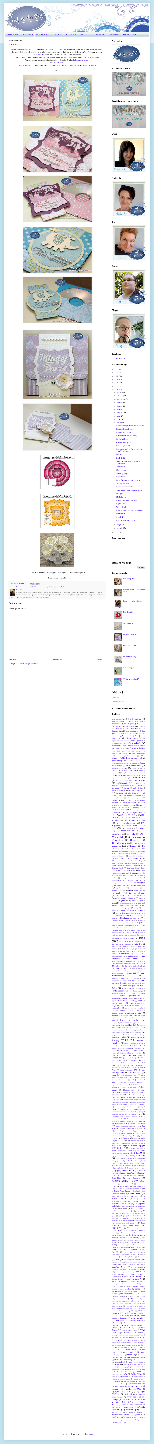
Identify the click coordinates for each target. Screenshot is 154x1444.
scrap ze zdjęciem (129, 1252)
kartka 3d (140, 941)
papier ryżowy (116, 1143)
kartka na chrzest (122, 968)
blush (126, 761)
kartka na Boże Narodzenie (135, 966)
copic (122, 778)
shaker (133, 1257)
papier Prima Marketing (135, 1140)
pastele (143, 1191)
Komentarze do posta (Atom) (27, 664)
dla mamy (138, 795)
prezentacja (117, 1223)
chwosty (138, 775)
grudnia (119, 392)
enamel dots (124, 883)
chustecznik (130, 775)
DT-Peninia (131, 846)
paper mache (118, 1131)
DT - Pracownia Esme (125, 831)
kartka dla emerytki (128, 949)
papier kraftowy (124, 1138)
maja (119, 416)
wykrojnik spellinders (127, 1404)
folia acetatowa (138, 895)
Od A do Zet (120, 359)
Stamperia (122, 1269)
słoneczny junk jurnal (136, 1264)
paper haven (130, 1128)
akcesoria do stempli (118, 719)
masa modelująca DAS (128, 1070)
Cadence (114, 770)
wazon (116, 1362)
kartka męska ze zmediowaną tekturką (125, 963)
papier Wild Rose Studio (136, 1148)
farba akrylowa (127, 885)
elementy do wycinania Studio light (131, 878)
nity (142, 1107)
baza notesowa (134, 746)
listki (113, 1060)
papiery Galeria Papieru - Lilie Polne (124, 1161)
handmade (115, 918)
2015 (117, 532)
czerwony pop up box (127, 785)
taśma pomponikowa (138, 1318)
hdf (144, 918)
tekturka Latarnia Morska (133, 1325)
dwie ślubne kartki (124, 851)
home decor (131, 920)
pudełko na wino (123, 1233)
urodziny (131, 1355)
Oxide (135, 1121)
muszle (137, 1095)
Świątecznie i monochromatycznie (122, 1308)
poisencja (129, 1211)
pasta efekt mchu (119, 1188)
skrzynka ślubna (116, 1264)
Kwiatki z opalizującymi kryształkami (129, 510)
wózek (122, 1372)
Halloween (139, 915)
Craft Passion (139, 780)
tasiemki (114, 1316)
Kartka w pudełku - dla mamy (126, 436)
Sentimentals (125, 1254)
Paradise (114, 1184)
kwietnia (120, 419)
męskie (140, 1082)
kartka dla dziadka (129, 946)
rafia (129, 1237)
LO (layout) (132, 1060)
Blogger (91, 1434)
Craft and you (139, 778)
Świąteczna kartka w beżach (134, 1306)
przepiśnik (117, 1228)
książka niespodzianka (124, 1030)
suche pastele (116, 1284)
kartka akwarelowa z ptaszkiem (121, 944)
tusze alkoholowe (117, 1350)
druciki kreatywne (135, 810)
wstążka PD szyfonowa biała (121, 1376)
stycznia (120, 528)
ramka (135, 1237)
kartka (141, 937)
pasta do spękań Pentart (138, 1186)
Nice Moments (133, 1104)
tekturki (114, 1328)
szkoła (129, 1289)
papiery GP (128, 1165)
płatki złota (122, 1208)
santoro (128, 1250)
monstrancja (124, 1092)
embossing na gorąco (134, 880)
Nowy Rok (123, 1109)
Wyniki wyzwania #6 (123, 446)
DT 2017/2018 (41, 34)
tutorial (130, 1352)
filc (121, 890)
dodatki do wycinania (129, 803)
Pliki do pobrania (129, 34)
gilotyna (127, 908)
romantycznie (123, 1245)
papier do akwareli (119, 1133)
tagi (132, 1313)
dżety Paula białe (132, 868)
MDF (125, 1077)
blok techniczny (117, 761)
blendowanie (141, 753)
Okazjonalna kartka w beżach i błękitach (124, 1116)
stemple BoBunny (118, 1279)
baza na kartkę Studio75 (119, 746)
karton (140, 1001)
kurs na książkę (120, 1035)
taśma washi (119, 1320)
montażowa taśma (137, 1092)
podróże (141, 1208)
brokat (124, 768)
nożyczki (133, 1112)
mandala (124, 1065)
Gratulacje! (120, 517)
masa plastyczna (134, 1072)
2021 (117, 373)
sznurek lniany (125, 1294)
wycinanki (132, 1381)
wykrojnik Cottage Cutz (137, 1384)
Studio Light (116, 1281)
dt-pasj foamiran (138, 843)
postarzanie (138, 1216)
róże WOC (118, 1250)
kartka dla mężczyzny (120, 954)
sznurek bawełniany (118, 1291)
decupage (126, 788)
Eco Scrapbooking (129, 870)
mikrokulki (134, 1085)
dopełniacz (136, 807)
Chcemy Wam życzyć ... (124, 442)
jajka (137, 923)
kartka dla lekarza (126, 951)
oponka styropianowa (137, 1119)
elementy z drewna (118, 880)
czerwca (120, 413)
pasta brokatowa (124, 1186)
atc (126, 728)
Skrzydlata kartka (131, 1262)
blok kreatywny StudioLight (132, 758)
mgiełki (114, 1085)
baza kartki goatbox (131, 736)
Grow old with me (138, 913)
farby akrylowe (119, 888)
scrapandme (115, 1254)
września (120, 403)
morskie (114, 1095)
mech (131, 1077)
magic (141, 1063)
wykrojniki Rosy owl (128, 1407)
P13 (138, 1126)
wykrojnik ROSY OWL (122, 1402)
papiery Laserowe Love (137, 1168)
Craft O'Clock (122, 780)
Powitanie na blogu (129, 657)
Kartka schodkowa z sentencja (126, 500)
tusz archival (115, 1337)
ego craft (126, 873)
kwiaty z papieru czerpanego (134, 1043)
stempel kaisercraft (118, 1274)
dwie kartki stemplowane (129, 849)
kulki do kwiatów (135, 1032)
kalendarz (128, 928)
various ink (142, 1355)
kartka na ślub (130, 973)
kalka (115, 930)
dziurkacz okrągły (117, 868)
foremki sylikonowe (128, 898)
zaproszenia (138, 1414)
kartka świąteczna (128, 988)
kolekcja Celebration (121, 1010)
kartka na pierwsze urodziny (120, 971)
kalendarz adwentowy (139, 928)
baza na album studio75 (119, 743)
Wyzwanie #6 (121, 507)
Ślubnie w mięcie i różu (138, 1301)
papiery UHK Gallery (125, 1180)
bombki (119, 765)
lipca (119, 409)
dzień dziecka (141, 856)
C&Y (141, 768)
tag (125, 1313)
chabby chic (142, 770)
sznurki (116, 1296)
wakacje (142, 1357)
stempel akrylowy (121, 1272)
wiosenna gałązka (125, 1367)
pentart (129, 1193)
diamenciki (115, 790)
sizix (137, 1259)
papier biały (128, 1131)
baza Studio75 (121, 751)
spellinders (140, 1267)
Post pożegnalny (128, 579)
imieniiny (120, 923)
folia (129, 895)
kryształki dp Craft (129, 1025)
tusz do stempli (116, 1345)
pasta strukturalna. (133, 1191)
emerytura (115, 883)
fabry (118, 885)
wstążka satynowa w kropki (121, 1379)
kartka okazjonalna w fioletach (130, 978)
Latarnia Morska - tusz (122, 1055)
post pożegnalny (124, 1216)
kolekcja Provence (117, 1013)
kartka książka (130, 961)
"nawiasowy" (58, 62)
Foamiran (119, 893)
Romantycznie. (121, 477)
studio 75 (138, 1279)
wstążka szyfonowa (139, 1379)
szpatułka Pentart (133, 1296)
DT (122, 812)
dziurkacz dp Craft (131, 863)
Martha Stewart (131, 1067)
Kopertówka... (121, 504)
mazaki (120, 1077)
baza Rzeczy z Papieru (135, 748)
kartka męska (141, 961)
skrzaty (122, 1262)
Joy (138, 925)
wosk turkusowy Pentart (132, 1369)
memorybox (123, 1082)
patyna (123, 1193)
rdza (121, 1242)
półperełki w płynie (127, 1220)
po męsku (131, 1208)
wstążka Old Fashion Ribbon (132, 1374)
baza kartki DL (126, 733)
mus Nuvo (129, 1095)
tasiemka (140, 1313)
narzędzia (117, 1099)
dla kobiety (128, 795)
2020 (117, 376)
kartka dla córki (116, 946)
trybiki (141, 1332)
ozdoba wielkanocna (137, 1124)
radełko (124, 1237)
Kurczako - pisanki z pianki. (126, 520)
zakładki (139, 1412)
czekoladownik (122, 783)
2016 (117, 390)
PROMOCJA (127, 1225)
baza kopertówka (137, 740)
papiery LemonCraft (123, 1170)
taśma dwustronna (126, 1316)
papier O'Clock (119, 1140)
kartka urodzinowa (120, 991)
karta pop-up (116, 935)
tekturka (115, 1323)
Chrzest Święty (117, 775)
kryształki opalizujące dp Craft (127, 1027)
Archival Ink (116, 726)
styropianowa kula (137, 1281)
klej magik (124, 1005)
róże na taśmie (141, 1247)
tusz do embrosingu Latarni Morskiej (132, 1342)
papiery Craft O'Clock (118, 1156)
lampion (125, 1046)
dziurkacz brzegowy (117, 863)
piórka (129, 1204)
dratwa (123, 810)
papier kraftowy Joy (139, 1138)
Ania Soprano (129, 724)
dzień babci (131, 856)
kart (139, 930)
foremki (114, 898)
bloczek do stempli (120, 756)
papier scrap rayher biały (130, 1143)
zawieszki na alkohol (132, 1417)
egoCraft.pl (136, 873)
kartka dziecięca (133, 956)
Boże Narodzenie (133, 765)
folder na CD (29, 587)
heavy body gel (119, 920)
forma (141, 898)
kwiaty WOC (48, 587)
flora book (142, 890)
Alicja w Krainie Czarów (135, 721)
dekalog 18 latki (137, 788)
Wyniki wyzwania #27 (131, 679)
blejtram (132, 753)
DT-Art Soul (117, 840)
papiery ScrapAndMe (128, 1173)
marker (132, 1065)
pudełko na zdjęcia (137, 1233)
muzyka (143, 1095)
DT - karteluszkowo (126, 823)
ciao (144, 775)
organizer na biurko (118, 1121)
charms (116, 773)
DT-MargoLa (119, 843)
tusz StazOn (141, 1345)
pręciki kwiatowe (130, 1223)
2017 (117, 386)
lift (142, 1058)
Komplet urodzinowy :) (124, 432)
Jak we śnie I (66, 57)
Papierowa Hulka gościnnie (132, 601)
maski (135, 1075)
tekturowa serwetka (127, 1330)
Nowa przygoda (128, 668)
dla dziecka (133, 793)
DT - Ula (131, 834)
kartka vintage (138, 991)
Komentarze (118, 701)
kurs (143, 1032)
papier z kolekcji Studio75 (132, 1153)
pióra (122, 1204)
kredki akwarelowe (126, 1023)
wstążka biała (116, 1374)
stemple (138, 1277)
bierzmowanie (116, 753)
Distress (131, 790)
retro (126, 1242)
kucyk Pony (115, 1032)
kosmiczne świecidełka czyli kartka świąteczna (129, 1018)
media (132, 1080)
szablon (122, 1286)
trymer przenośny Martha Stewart (128, 1335)
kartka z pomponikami (126, 941)
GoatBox (122, 910)
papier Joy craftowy (130, 1136)
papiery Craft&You (137, 1155)
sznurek (138, 1289)
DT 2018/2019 (27, 34)
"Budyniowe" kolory (123, 483)
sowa (125, 1267)
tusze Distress (131, 1350)
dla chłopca (141, 790)
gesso (114, 903)
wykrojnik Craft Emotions (122, 1386)
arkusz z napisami (130, 726)
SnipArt (115, 1267)
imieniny (128, 923)
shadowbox (124, 1257)
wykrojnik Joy (130, 1394)
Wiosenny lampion (122, 473)
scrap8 (140, 1252)
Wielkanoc (115, 1364)
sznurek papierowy (140, 1294)
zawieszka (116, 1417)
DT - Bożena (132, 815)
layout (140, 1055)
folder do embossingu (137, 893)
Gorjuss (131, 910)
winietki (114, 1367)
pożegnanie (138, 1218)
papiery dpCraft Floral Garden (136, 1158)
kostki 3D (137, 1020)
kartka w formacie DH (120, 993)
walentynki (118, 1360)
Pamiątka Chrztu (122, 439)
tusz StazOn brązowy (121, 1347)
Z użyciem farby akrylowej (125, 487)
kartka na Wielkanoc (131, 976)
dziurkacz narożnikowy (134, 865)
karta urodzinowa (130, 935)
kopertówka (116, 1015)
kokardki (142, 1008)
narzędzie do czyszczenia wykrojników (134, 1099)
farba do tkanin (141, 885)
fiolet (135, 890)
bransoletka (115, 768)
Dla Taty (128, 800)
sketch (116, 1262)
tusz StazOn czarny (136, 1347)
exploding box (139, 883)
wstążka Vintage (120, 1381)
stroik (129, 1279)
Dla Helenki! (120, 458)
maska (114, 1075)
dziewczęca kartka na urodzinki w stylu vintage (127, 861)
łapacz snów (134, 1063)
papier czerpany (140, 1131)
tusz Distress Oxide (130, 1340)
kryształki (117, 1025)
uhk (138, 1352)
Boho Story (135, 763)
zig (142, 1417)
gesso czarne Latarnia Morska (130, 905)
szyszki (119, 1299)
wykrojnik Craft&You (133, 1389)
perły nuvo (115, 1196)
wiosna (135, 1367)
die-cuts (123, 790)
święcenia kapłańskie (127, 1311)
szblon (128, 1286)
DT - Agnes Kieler (135, 812)
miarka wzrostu (123, 1085)
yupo (123, 1412)
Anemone (115, 724)
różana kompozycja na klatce (137, 1245)
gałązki (134, 900)
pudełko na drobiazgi (130, 1230)
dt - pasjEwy (140, 828)
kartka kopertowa (117, 961)
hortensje (140, 920)
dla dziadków (120, 793)
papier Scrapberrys (131, 1146)
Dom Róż (127, 807)
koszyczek (115, 1023)
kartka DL (138, 944)
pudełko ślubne (131, 1235)
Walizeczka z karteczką (131, 645)
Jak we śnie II (51, 57)
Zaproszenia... (121, 467)
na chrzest (117, 1097)
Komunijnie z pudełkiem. (125, 429)
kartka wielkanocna (130, 998)
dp (142, 807)
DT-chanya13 (20, 587)
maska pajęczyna (126, 1075)
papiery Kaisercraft (120, 1168)
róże (122, 1247)
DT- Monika (136, 837)
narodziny (142, 1097)
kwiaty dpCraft (136, 1037)
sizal (117, 1259)
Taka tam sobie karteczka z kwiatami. (129, 490)
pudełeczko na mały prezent (134, 1228)
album (138, 719)
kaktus (120, 928)
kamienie (133, 930)
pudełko (115, 1230)
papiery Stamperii (130, 1175)
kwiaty (123, 1037)
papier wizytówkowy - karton (122, 1150)
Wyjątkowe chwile (92, 57)
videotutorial (117, 1357)
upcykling (122, 1355)
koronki (143, 1015)
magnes (114, 1065)
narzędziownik (123, 1104)
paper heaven (141, 1128)
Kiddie (114, 1003)
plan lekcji (125, 1206)
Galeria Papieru (38, 587)
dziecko (121, 856)
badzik (132, 728)
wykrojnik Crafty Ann (121, 1392)
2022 (117, 369)
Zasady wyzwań (99, 34)
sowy (132, 1267)
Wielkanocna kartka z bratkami (133, 1364)
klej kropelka (136, 1003)
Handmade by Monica (129, 918)
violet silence (134, 1357)
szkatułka (135, 1286)
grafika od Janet (125, 913)
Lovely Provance (123, 1063)
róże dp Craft (130, 1247)
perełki (28, 65)
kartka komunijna (132, 958)
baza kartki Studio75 (130, 738)
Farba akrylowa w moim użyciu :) (128, 480)
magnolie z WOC (59, 65)
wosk (141, 1367)
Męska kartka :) (121, 497)
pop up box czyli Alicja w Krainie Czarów (124, 1213)
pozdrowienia (127, 1218)
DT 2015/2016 (70, 34)
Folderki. (119, 455)
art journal (142, 726)
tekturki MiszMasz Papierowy (129, 1328)
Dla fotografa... (121, 514)
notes (114, 1109)
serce (134, 1254)
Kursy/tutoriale (113, 34)
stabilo (114, 1269)
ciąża (115, 778)
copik (128, 778)
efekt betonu (141, 870)
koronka (134, 1015)
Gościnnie (141, 910)
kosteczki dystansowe (120, 1020)
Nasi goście (84, 34)
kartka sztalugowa (129, 986)
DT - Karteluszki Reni (135, 820)
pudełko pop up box (117, 1235)
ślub (126, 1298)
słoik (125, 1264)
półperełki (115, 1220)
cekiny (132, 770)
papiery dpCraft (120, 1158)
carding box (124, 770)
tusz (141, 1335)
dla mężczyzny (132, 798)
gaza (141, 900)
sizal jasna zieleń (129, 1259)
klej (127, 1003)
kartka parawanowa (133, 983)
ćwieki (139, 785)
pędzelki (132, 1199)
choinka (134, 773)
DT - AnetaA (117, 815)
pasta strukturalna (133, 1188)
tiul (136, 1330)
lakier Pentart (116, 1046)
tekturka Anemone (129, 1323)
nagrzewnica (132, 1097)
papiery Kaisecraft (139, 1165)
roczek (134, 1242)
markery (140, 1065)
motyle (122, 1095)
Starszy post (101, 659)
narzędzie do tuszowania (121, 1102)
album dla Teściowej (118, 721)
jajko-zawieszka (129, 925)
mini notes (133, 1087)
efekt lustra (117, 873)
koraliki (125, 1015)
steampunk (134, 1269)
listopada (120, 396)
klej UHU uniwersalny (131, 1008)
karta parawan (139, 932)
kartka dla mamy (138, 951)
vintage (125, 1357)
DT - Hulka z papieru (129, 818)
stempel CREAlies (136, 1272)
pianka (125, 1201)
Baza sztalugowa (136, 751)
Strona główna (12, 34)
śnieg (120, 1306)
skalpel (143, 1259)
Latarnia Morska (122, 1050)
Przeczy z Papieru (139, 1225)
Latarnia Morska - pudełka (130, 1053)
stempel (142, 1269)
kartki (133, 1001)
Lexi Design (132, 1058)
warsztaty (129, 1360)
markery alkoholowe (118, 1067)
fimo (129, 890)
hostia (113, 923)
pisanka (135, 1204)
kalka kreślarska (123, 930)
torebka (128, 1332)
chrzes (141, 773)
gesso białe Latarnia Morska (127, 903)
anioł (140, 724)
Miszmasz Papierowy (130, 1090)
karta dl (128, 932)
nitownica (134, 1107)
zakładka (130, 1412)
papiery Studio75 (132, 1178)
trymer (114, 1335)
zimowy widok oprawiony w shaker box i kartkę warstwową (128, 1420)
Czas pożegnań (128, 623)
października (121, 399)
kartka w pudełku (128, 996)
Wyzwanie (130, 1410)
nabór (124, 1097)
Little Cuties (121, 1060)
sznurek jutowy (133, 1291)
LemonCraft (117, 1058)
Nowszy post (13, 659)
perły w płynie (128, 1196)
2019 (117, 379)
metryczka (132, 1082)
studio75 (125, 1281)
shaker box (141, 1257)
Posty (116, 697)
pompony (138, 1211)
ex (130, 883)
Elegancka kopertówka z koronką (122, 875)
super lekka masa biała (131, 1284)
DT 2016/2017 (56, 34)
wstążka (139, 1372)
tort (135, 1332)
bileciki (125, 753)
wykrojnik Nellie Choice (132, 1399)
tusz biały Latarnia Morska (131, 1337)
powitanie (115, 1218)
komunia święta (134, 1013)
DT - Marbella (126, 826)
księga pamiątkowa (138, 1030)
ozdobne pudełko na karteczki (125, 1126)
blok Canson (132, 756)
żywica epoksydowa (119, 1422)
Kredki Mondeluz (140, 1023)
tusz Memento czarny (129, 1345)
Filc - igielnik (127, 612)
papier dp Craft (133, 1133)
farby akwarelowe (134, 888)
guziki (128, 915)
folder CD (40, 55)
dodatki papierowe (125, 805)
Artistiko (117, 728)
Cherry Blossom (125, 773)
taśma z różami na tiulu (135, 1320)
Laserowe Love (140, 1048)
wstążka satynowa (138, 1376)
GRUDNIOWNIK (117, 915)
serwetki (114, 1257)
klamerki (121, 1003)
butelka (134, 768)
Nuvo (140, 1114)
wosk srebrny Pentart (118, 1369)
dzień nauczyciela (134, 858)
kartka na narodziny (137, 968)
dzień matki (119, 858)
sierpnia (120, 406)
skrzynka (140, 1262)
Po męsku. (120, 494)
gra (117, 913)
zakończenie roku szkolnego (121, 1414)
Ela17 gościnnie (121, 470)
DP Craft (115, 810)
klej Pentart (135, 1005)
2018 (117, 383)
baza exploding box (132, 731)
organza (129, 1121)
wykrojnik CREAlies (59, 587)
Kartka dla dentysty (130, 634)
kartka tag (140, 988)
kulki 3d (124, 1032)
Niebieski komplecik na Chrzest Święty (130, 426)
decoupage (115, 788)
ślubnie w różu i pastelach (122, 1303)
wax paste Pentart (140, 1360)
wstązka (129, 1372)
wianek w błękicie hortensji (135, 1362)
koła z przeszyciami (81, 60)
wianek (122, 1362)
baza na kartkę (135, 743)
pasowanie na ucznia (127, 1184)
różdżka (116, 1247)
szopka (123, 1296)
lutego (119, 525)
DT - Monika (126, 828)
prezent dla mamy (140, 1220)
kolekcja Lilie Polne (136, 1010)
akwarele (130, 719)
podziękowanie (117, 1211)
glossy (136, 908)
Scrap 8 (135, 1250)
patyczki (116, 1193)
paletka (122, 1128)
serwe (141, 1254)
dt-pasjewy (116, 846)
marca (119, 423)
